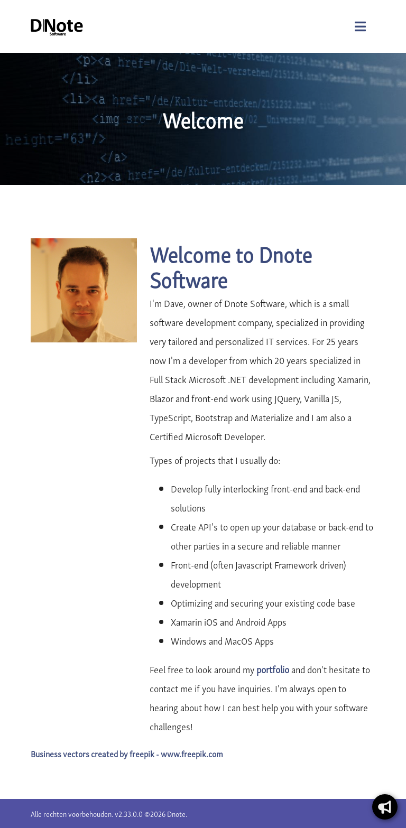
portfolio (272, 668)
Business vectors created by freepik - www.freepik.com (127, 753)
